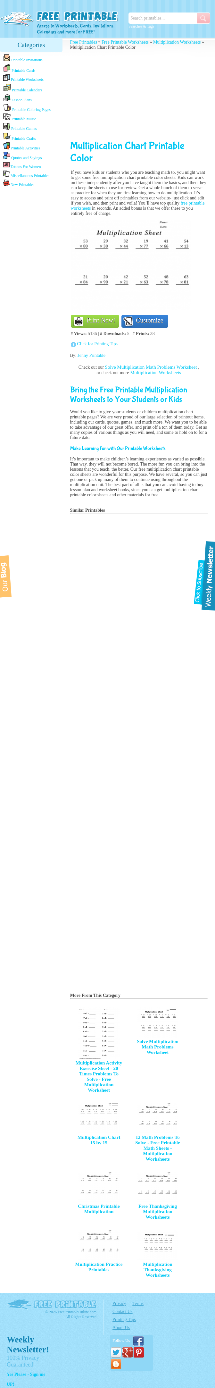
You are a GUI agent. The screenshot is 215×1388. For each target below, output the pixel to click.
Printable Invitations (23, 58)
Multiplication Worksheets (177, 42)
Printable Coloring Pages (27, 108)
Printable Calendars (22, 87)
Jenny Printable (91, 355)
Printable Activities (21, 146)
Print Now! (101, 320)
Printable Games (20, 127)
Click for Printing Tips (97, 343)
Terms (138, 1303)
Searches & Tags (141, 26)
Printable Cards (19, 68)
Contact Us (122, 1311)
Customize (149, 320)
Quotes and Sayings (22, 156)
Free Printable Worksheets (125, 42)
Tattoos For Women (22, 165)
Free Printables (83, 42)
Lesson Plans (17, 98)
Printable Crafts (19, 136)
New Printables (18, 183)
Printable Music (19, 117)
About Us (121, 1327)
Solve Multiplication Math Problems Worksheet (151, 367)
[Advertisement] (139, 95)
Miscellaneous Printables (26, 174)
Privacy (119, 1303)
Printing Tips (124, 1319)
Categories (31, 44)
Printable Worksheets (23, 78)
